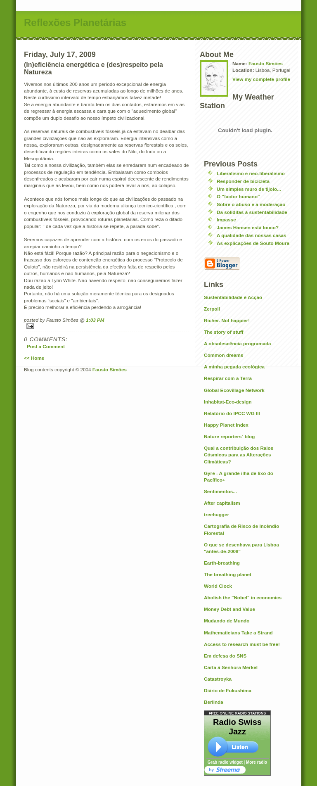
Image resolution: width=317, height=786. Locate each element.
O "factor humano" (238, 196)
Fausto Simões (265, 63)
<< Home (34, 358)
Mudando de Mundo (226, 620)
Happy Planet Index (226, 424)
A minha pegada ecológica (234, 366)
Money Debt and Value (229, 609)
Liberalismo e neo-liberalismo (251, 173)
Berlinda (213, 702)
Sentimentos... (220, 491)
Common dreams (223, 355)
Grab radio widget (225, 762)
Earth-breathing (222, 562)
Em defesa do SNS (225, 655)
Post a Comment (46, 346)
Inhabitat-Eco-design (228, 401)
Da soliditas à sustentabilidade (252, 212)
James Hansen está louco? (248, 227)
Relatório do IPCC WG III (232, 413)
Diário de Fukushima (227, 690)
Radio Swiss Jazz (237, 726)
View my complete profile (261, 79)
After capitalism (222, 503)
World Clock (218, 586)
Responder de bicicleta (243, 181)
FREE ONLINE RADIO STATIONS (237, 713)
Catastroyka (218, 679)
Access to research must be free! (242, 644)
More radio (256, 762)
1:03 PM (95, 320)
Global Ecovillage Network (234, 390)
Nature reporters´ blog (229, 436)
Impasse (226, 219)
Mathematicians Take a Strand (238, 632)
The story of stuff (223, 332)
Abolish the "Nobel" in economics (243, 597)
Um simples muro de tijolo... (249, 189)
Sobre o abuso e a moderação (251, 204)
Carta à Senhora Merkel (231, 667)
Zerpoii (212, 308)
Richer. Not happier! (227, 320)
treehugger (216, 514)
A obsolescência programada (237, 343)
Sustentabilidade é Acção (233, 297)
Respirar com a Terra (228, 378)
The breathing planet (227, 574)
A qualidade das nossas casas (251, 235)
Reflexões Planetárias (75, 22)
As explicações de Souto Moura (253, 243)
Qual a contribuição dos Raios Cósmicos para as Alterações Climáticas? (238, 454)
